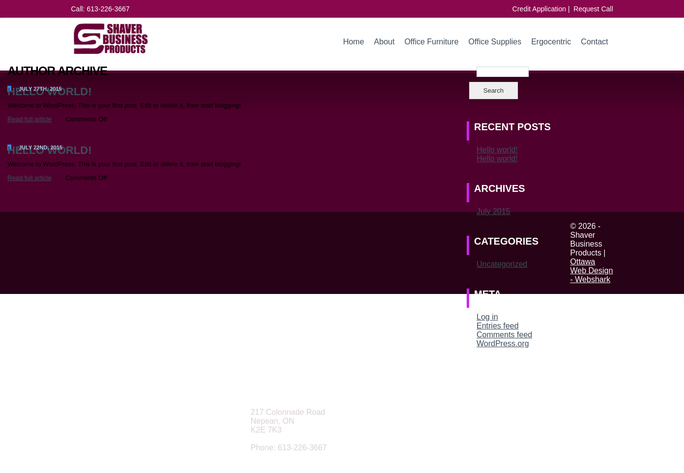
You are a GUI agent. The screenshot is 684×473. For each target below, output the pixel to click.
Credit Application (539, 9)
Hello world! (497, 150)
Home (353, 41)
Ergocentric (551, 41)
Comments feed (504, 334)
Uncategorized (502, 264)
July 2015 (494, 211)
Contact (594, 41)
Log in (487, 317)
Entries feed (497, 326)
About (384, 41)
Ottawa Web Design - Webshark (591, 270)
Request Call (593, 9)
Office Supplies (495, 41)
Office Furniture (432, 41)
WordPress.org (503, 343)
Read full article (29, 119)
